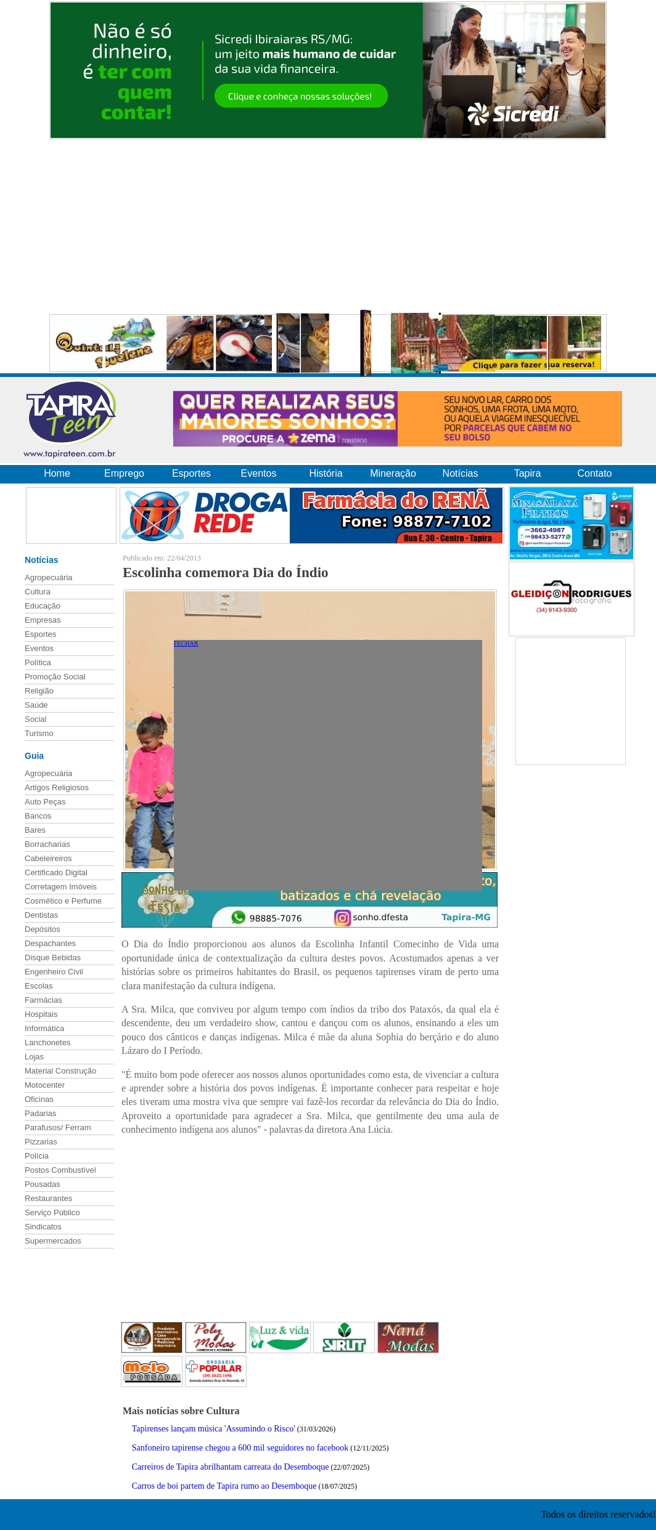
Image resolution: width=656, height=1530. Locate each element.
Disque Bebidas (53, 957)
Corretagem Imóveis (61, 886)
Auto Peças (45, 801)
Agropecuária (48, 577)
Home (57, 473)
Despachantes (50, 943)
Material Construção (60, 1070)
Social (35, 719)
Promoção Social (55, 676)
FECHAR (186, 643)
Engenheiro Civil (54, 971)
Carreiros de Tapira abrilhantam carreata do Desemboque (230, 1466)
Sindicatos (43, 1226)
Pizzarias (41, 1141)
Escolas (39, 985)
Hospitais (41, 1014)
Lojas (34, 1056)
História (325, 473)
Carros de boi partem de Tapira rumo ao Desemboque (224, 1486)
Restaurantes (48, 1198)
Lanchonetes (47, 1042)
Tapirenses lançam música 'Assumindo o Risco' (213, 1428)
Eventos (259, 473)
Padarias (40, 1113)
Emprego (124, 473)
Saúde (36, 705)
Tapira (527, 473)
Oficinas (39, 1099)
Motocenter (45, 1085)
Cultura (38, 591)
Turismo (39, 733)
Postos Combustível (60, 1170)
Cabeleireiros (48, 858)
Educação (42, 605)
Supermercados (53, 1240)
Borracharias (47, 844)
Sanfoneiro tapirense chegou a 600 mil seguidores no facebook (240, 1447)
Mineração (393, 473)
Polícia (37, 1155)
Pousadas (42, 1184)
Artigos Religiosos (57, 787)
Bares (35, 830)
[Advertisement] (328, 226)
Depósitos (42, 929)
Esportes (191, 473)
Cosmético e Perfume (63, 900)
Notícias (460, 473)
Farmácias (43, 1000)
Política (38, 662)
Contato (594, 473)
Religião (39, 690)
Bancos (38, 815)
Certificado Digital (56, 872)
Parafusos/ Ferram (58, 1127)
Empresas (43, 620)
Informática (44, 1028)
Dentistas (41, 915)
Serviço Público (52, 1212)
